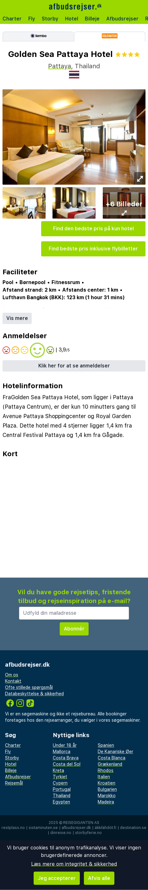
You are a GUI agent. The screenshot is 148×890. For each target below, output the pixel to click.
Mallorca (61, 751)
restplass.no (13, 828)
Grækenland (110, 764)
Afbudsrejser (122, 19)
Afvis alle (99, 878)
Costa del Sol (66, 764)
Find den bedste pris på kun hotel (93, 229)
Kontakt (13, 681)
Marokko (107, 795)
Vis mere (17, 318)
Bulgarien (107, 789)
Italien (104, 776)
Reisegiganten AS (81, 822)
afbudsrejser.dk (76, 828)
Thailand (61, 795)
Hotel (71, 19)
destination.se (133, 828)
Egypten (61, 801)
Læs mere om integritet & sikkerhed (74, 864)
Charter (12, 19)
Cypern (60, 783)
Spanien (106, 745)
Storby (50, 19)
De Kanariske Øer (115, 751)
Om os (11, 674)
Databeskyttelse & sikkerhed (34, 693)
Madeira (106, 801)
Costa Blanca (111, 757)
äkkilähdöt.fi (105, 828)
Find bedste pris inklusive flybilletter (93, 249)
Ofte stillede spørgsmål (29, 687)
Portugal (62, 789)
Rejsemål (14, 783)
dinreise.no (60, 833)
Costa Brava (66, 757)
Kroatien (106, 783)
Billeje (92, 19)
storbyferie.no (88, 833)
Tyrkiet (60, 776)
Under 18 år (65, 745)
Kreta (58, 770)
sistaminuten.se (43, 828)
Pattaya (59, 66)
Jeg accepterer (57, 878)
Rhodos (105, 770)
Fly (31, 19)
